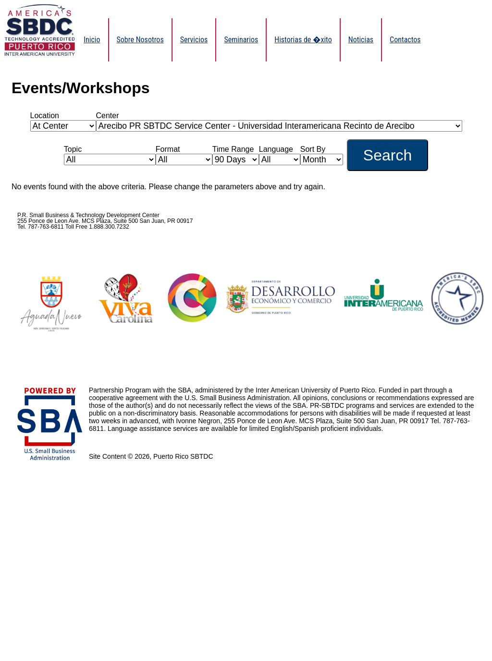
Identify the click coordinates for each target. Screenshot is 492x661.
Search (387, 155)
